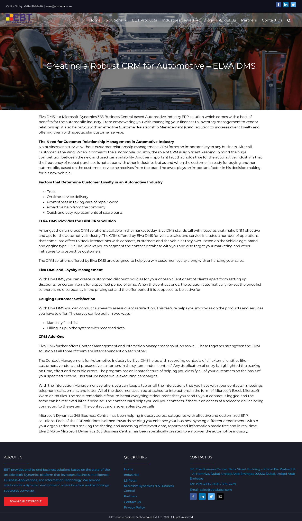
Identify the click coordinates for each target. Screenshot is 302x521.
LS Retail (130, 480)
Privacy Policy (133, 507)
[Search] (287, 20)
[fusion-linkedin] (201, 496)
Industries (130, 475)
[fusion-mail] (219, 496)
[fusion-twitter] (210, 496)
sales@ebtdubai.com (59, 6)
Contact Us (131, 502)
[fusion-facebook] (192, 496)
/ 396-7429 (226, 484)
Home (128, 469)
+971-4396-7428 (206, 484)
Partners (129, 496)
